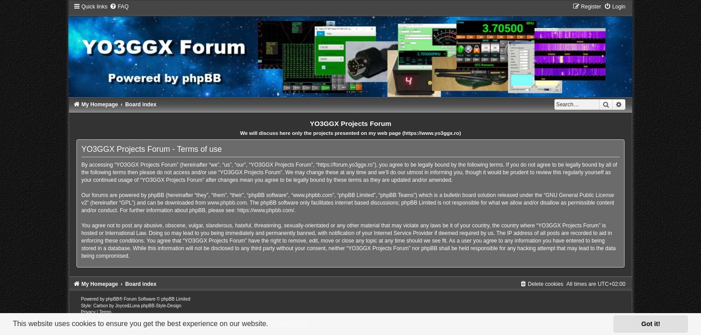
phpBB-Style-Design (161, 305)
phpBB (112, 299)
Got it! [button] (651, 323)
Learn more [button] (289, 323)
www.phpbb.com (227, 203)
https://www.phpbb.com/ (265, 210)
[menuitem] (119, 7)
